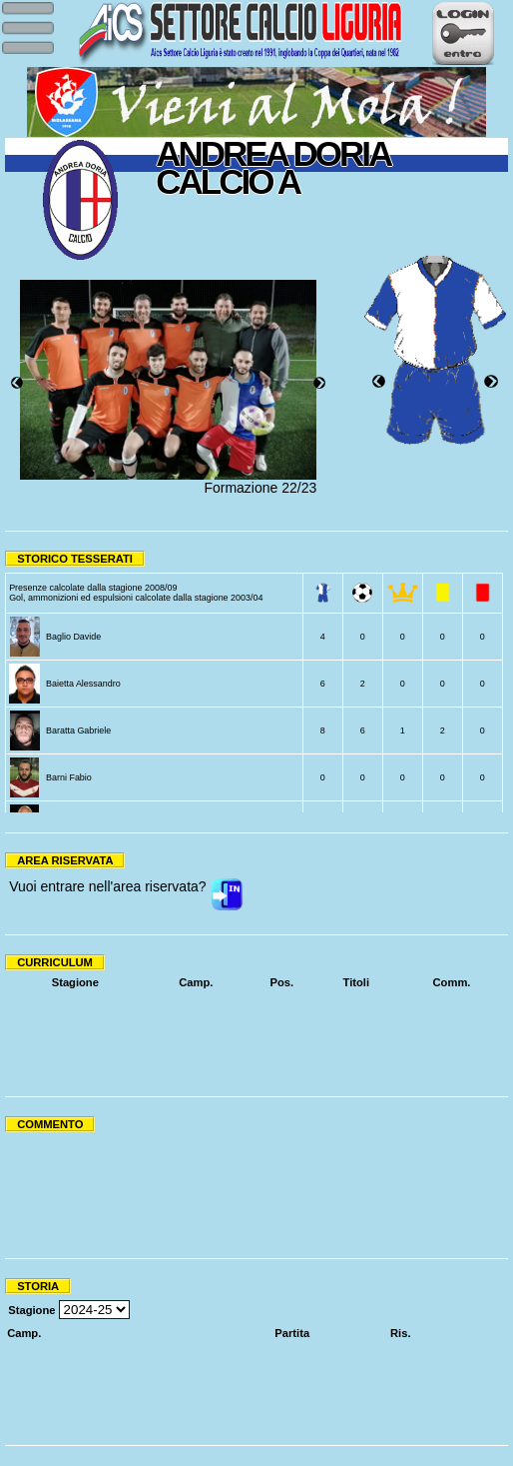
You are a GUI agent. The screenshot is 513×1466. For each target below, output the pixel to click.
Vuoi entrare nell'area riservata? (107, 886)
